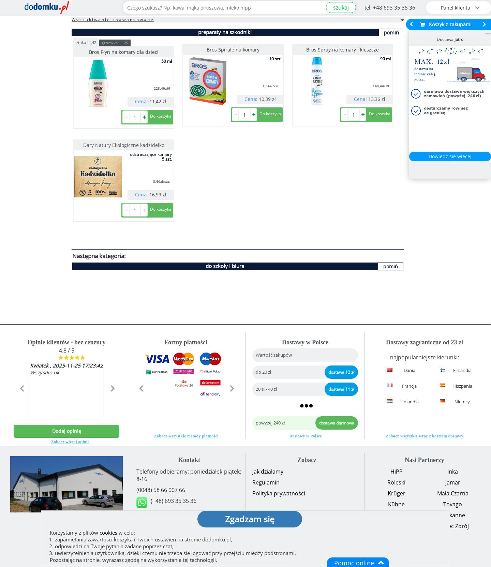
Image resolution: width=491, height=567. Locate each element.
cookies (108, 532)
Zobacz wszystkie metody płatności (186, 436)
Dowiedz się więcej (450, 156)
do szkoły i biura (225, 266)
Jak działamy (267, 471)
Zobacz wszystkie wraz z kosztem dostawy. (425, 436)
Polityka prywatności (278, 493)
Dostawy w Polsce (305, 436)
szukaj (341, 7)
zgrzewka (115, 42)
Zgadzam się (249, 519)
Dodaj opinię (66, 431)
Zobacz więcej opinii (70, 441)
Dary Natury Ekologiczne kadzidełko (123, 145)
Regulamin (266, 482)
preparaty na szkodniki (225, 32)
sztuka (85, 42)
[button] (22, 403)
